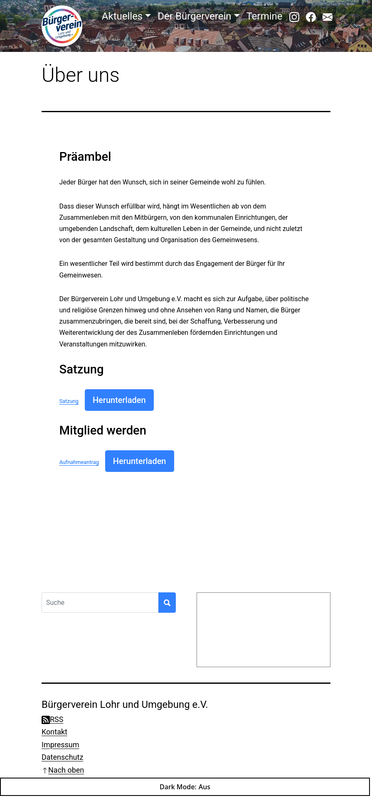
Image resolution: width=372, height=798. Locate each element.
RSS (52, 719)
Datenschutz (62, 757)
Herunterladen (119, 400)
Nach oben (63, 770)
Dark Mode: (185, 787)
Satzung (69, 401)
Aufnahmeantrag (79, 462)
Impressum (60, 744)
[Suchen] (167, 602)
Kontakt (54, 731)
